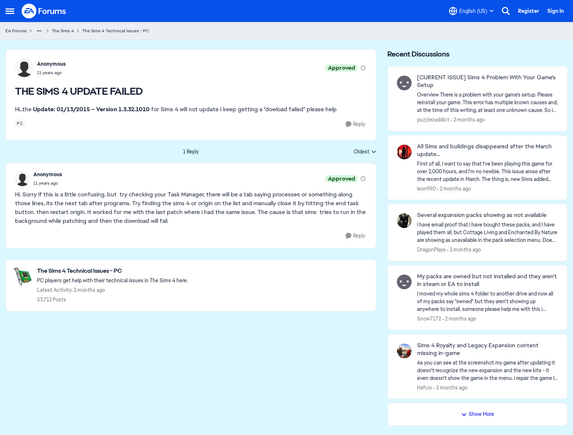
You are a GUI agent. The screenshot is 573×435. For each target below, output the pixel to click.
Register (528, 11)
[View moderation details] (363, 68)
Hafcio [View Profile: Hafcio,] (424, 387)
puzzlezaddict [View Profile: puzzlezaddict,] (433, 119)
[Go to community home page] (44, 11)
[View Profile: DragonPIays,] (404, 220)
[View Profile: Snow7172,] (404, 282)
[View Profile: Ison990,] (404, 152)
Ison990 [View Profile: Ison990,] (426, 188)
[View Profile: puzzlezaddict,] (404, 83)
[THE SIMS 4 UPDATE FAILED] (47, 183)
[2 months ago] (468, 120)
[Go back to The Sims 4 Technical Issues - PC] (112, 271)
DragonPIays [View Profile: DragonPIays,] (431, 249)
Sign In (555, 11)
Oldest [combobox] (365, 152)
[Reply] (355, 124)
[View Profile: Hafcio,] (404, 351)
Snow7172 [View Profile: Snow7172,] (429, 318)
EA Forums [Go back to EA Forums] (16, 31)
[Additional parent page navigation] (39, 31)
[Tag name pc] (20, 123)
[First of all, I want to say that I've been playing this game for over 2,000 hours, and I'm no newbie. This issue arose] (487, 171)
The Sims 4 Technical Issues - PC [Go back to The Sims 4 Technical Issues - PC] (115, 31)
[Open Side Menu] (10, 11)
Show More (477, 414)
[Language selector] (471, 11)
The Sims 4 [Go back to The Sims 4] (63, 31)
